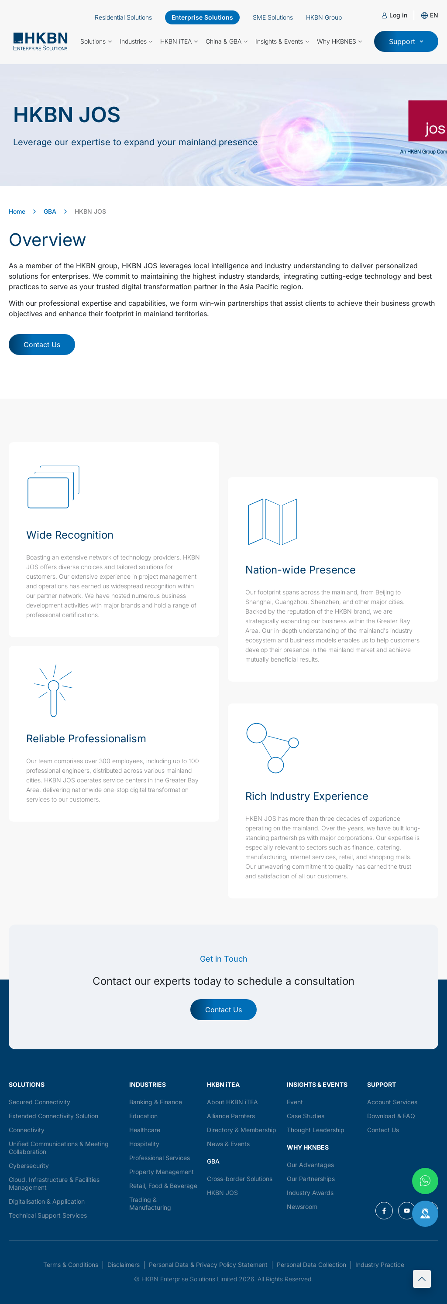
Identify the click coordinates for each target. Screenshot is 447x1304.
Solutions (96, 41)
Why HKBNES (339, 41)
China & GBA (227, 41)
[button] (434, 15)
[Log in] (384, 15)
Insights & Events (282, 41)
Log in (398, 15)
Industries (136, 41)
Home (17, 211)
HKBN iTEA (179, 41)
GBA (50, 211)
